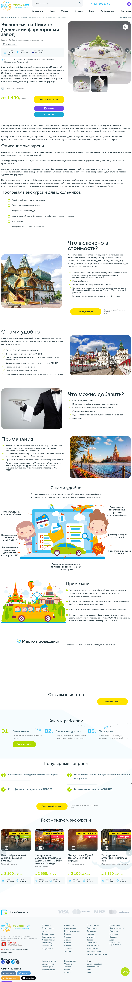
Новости (113, 937)
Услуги (64, 11)
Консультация (86, 312)
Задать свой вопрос (52, 806)
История (90, 934)
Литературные (48, 934)
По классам (22, 17)
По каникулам (70, 961)
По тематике (28, 60)
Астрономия (92, 949)
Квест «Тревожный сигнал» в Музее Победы (13, 858)
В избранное (9, 44)
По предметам (10, 62)
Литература (92, 928)
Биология (91, 937)
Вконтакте (10, 973)
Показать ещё (22, 62)
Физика (90, 940)
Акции (112, 940)
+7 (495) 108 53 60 (99, 4)
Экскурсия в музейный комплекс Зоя (114, 858)
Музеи (44, 931)
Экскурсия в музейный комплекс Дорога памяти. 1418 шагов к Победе (48, 859)
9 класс (67, 946)
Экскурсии (37, 11)
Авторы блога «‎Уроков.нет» (115, 944)
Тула (89, 970)
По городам (49, 60)
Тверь (89, 973)
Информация (107, 11)
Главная (3, 17)
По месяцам (39, 60)
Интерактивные (48, 940)
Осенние (68, 964)
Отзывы (79, 11)
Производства (48, 928)
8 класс (67, 943)
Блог (91, 11)
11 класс (67, 952)
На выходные (47, 967)
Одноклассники (12, 978)
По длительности (49, 961)
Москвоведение (94, 952)
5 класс (67, 934)
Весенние (68, 970)
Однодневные (48, 964)
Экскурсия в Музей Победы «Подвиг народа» (80, 858)
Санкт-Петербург (94, 964)
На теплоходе (47, 943)
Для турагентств (116, 928)
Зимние (67, 967)
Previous (72, 50)
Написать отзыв (112, 702)
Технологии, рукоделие (97, 954)
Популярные (47, 949)
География (91, 931)
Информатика (93, 946)
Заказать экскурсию (49, 99)
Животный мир (48, 937)
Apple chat (30, 978)
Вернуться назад (125, 17)
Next (127, 50)
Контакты (126, 11)
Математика (92, 943)
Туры (52, 11)
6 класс (67, 937)
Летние (67, 973)
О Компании (114, 925)
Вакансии (113, 934)
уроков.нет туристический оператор (15, 6)
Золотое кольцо (93, 967)
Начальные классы (72, 931)
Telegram (24, 973)
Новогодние (47, 946)
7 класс (67, 940)
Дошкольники (70, 928)
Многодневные (48, 970)
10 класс (68, 949)
